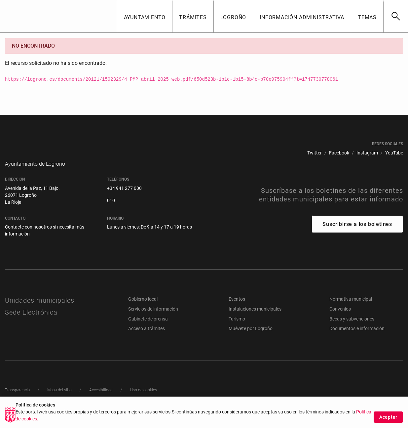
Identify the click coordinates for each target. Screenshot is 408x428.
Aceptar (388, 417)
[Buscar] (395, 16)
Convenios (340, 318)
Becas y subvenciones (351, 328)
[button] (144, 16)
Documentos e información (357, 338)
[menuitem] (314, 153)
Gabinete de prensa (148, 328)
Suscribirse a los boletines (357, 234)
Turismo (237, 328)
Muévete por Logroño (251, 338)
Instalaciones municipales (255, 318)
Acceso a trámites (146, 338)
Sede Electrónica (31, 322)
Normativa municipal (350, 309)
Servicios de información (153, 318)
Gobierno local (143, 309)
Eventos (237, 309)
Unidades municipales (39, 310)
